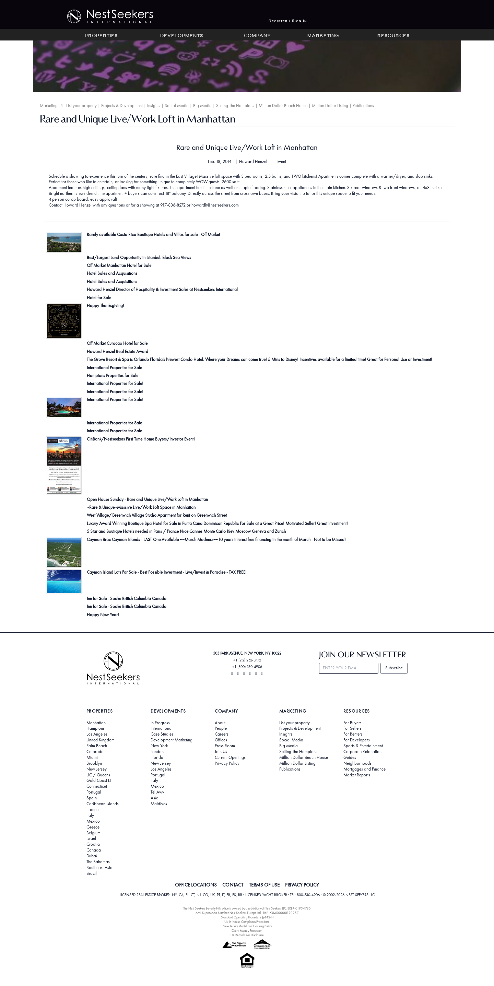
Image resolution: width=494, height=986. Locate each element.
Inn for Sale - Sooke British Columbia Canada (126, 598)
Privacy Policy (227, 763)
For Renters (353, 734)
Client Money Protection (247, 930)
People (221, 728)
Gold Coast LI (98, 780)
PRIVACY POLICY (302, 885)
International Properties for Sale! (115, 383)
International (162, 728)
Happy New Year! (103, 615)
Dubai (91, 856)
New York (159, 746)
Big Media (202, 105)
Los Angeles (96, 734)
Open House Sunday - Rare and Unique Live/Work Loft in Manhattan (147, 499)
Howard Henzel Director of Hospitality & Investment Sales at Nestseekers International (162, 289)
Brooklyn (94, 763)
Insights (153, 105)
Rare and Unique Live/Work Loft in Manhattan (247, 147)
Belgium (93, 833)
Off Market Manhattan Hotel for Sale (119, 265)
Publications (363, 105)
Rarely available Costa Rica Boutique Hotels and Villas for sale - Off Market (153, 234)
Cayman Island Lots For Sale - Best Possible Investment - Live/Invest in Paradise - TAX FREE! (167, 572)
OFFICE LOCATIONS (196, 885)
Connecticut (96, 786)
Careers (221, 734)
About (220, 723)
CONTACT (232, 885)
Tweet (281, 161)
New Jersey (96, 769)
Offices (221, 740)
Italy (90, 815)
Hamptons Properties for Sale (112, 375)
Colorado (95, 751)
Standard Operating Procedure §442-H (247, 917)
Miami (92, 757)
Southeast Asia (99, 867)
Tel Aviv (157, 792)
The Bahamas (98, 862)
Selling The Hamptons (235, 105)
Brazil (91, 873)
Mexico (93, 821)
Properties (101, 36)
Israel (91, 838)
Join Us (221, 751)
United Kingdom (100, 740)
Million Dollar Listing (330, 105)
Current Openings (230, 757)
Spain (91, 798)
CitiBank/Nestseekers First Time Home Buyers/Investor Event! (141, 439)
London (157, 751)
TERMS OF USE (264, 885)
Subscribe (394, 668)
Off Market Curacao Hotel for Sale (117, 343)
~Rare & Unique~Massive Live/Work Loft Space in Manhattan (141, 507)
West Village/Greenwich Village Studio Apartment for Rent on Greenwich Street (157, 515)
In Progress (160, 723)
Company (257, 36)
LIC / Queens (98, 775)
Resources (393, 36)
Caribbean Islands (102, 804)
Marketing (323, 36)
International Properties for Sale (114, 368)
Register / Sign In (288, 21)
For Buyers (352, 723)
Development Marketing (171, 740)
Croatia (93, 844)
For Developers (356, 740)
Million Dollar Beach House (283, 105)
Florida (157, 757)
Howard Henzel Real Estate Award (117, 351)
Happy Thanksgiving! (105, 305)
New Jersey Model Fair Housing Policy (247, 926)
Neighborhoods (357, 763)
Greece (92, 827)
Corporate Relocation (362, 751)
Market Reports (356, 775)
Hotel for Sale (99, 298)
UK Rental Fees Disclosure (247, 935)
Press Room (225, 746)
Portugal (93, 792)
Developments (181, 36)
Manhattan (96, 723)
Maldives (159, 804)
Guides (349, 757)
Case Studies (162, 734)
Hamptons (95, 728)
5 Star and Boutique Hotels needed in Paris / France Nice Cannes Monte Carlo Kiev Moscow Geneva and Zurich (186, 531)
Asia (154, 798)
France (92, 809)
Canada (93, 850)
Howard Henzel (253, 161)
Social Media (177, 105)
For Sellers (352, 728)
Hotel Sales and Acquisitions (112, 273)
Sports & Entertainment (363, 746)
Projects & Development (122, 105)
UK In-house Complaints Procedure (247, 921)
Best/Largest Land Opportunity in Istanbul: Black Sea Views (139, 257)
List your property (81, 105)
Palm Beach (96, 746)
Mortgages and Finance (364, 769)
